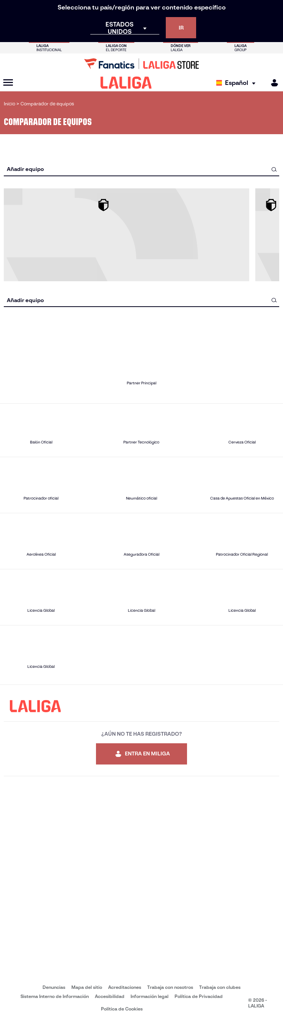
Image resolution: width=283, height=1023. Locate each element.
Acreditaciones (124, 987)
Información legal (149, 996)
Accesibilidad (109, 996)
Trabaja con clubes (220, 987)
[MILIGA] (272, 82)
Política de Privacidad (199, 996)
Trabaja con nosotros (170, 987)
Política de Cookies (122, 1008)
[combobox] (141, 169)
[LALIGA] (126, 83)
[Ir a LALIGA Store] (141, 63)
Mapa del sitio (86, 987)
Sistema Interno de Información (54, 996)
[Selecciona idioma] (238, 82)
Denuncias (53, 987)
